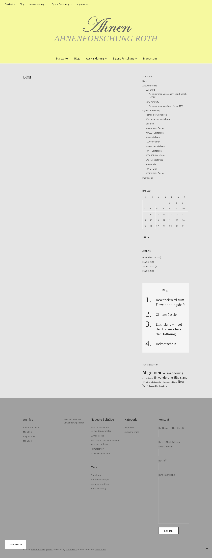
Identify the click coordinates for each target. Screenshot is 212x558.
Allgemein (129, 427)
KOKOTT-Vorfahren (155, 128)
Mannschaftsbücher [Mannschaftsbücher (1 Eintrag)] (170, 382)
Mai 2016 (146, 261)
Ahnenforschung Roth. (42, 549)
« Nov (145, 237)
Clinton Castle (166, 314)
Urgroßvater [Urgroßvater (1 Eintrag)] (163, 386)
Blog (22, 4)
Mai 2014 (146, 270)
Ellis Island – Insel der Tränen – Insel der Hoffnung (169, 329)
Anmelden (96, 475)
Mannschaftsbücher (100, 453)
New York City (152, 101)
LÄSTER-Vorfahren (154, 159)
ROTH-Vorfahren (154, 150)
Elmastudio (100, 549)
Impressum (82, 4)
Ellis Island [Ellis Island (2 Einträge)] (180, 377)
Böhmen (150, 123)
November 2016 (150, 257)
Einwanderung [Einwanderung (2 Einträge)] (163, 377)
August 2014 (148, 266)
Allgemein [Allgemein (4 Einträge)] (152, 372)
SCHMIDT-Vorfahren (155, 146)
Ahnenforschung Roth (106, 38)
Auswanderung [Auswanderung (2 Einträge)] (173, 373)
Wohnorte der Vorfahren (158, 119)
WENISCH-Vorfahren (155, 155)
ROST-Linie (151, 164)
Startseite (10, 4)
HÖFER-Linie (152, 168)
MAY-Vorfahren (153, 141)
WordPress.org (98, 488)
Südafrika (150, 89)
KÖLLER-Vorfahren (155, 132)
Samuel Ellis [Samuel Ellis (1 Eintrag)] (153, 386)
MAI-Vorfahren (153, 137)
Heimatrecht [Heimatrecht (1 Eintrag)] (147, 382)
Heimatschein (166, 344)
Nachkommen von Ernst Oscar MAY (166, 105)
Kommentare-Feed (100, 484)
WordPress (71, 549)
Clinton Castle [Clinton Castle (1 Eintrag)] (147, 378)
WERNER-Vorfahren (155, 173)
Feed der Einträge (100, 479)
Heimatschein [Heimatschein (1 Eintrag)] (157, 382)
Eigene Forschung (60, 4)
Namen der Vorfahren (156, 114)
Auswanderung (36, 4)
